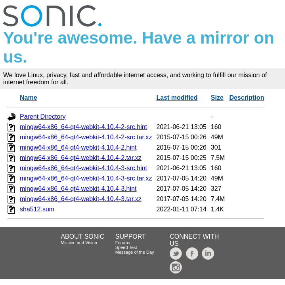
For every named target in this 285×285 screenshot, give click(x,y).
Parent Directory (43, 116)
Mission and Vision (79, 242)
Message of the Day (134, 252)
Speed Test (126, 247)
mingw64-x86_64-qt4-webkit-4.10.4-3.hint (78, 188)
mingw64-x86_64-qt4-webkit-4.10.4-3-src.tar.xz (86, 178)
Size (217, 97)
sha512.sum (37, 209)
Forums (122, 242)
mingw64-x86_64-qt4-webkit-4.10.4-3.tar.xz (81, 199)
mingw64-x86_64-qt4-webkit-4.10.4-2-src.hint (83, 127)
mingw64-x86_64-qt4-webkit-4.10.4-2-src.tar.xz (86, 137)
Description (246, 97)
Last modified (176, 97)
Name (28, 97)
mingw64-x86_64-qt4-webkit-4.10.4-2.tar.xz (81, 157)
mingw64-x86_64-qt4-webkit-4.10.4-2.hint (78, 147)
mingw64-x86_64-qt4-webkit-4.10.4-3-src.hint (83, 168)
